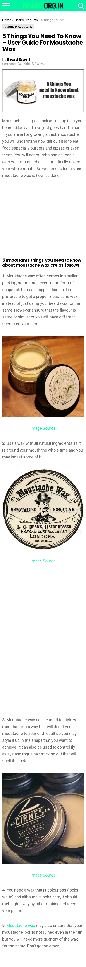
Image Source (43, 428)
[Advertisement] (40, 216)
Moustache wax (21, 925)
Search (80, 5)
